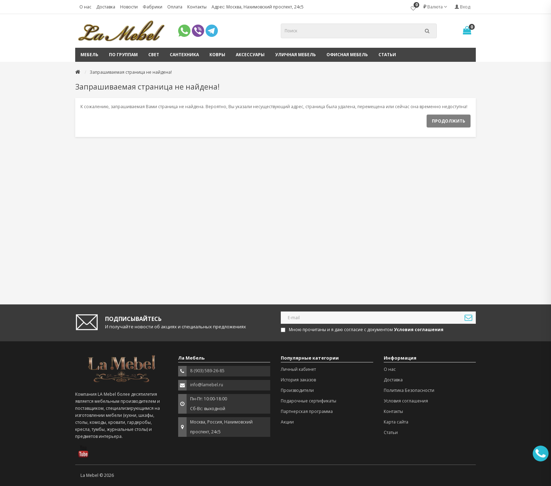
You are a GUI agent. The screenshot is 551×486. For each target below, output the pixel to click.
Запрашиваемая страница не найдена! (131, 72)
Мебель (89, 55)
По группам (123, 55)
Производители (297, 390)
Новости (129, 7)
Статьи (387, 55)
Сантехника (184, 55)
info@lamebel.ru (206, 385)
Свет (153, 55)
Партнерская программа (307, 411)
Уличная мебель (295, 55)
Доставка (105, 7)
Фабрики (152, 7)
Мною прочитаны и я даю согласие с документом (362, 330)
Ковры (217, 55)
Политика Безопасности (409, 390)
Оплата (174, 7)
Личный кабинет (298, 369)
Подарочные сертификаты (308, 401)
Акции (287, 422)
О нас (85, 7)
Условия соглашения (406, 401)
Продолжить (448, 121)
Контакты (197, 7)
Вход (462, 7)
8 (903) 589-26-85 (207, 371)
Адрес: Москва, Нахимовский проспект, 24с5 (258, 7)
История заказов (298, 380)
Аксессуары (250, 55)
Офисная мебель (347, 55)
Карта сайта (396, 422)
